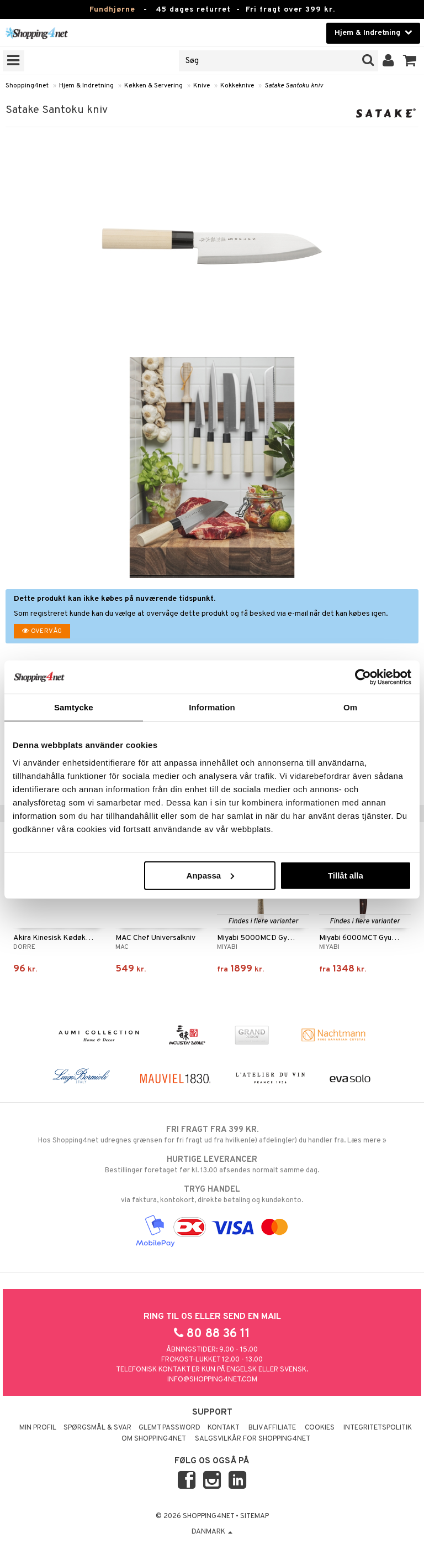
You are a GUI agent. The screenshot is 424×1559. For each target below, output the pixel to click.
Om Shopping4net (153, 1439)
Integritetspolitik (377, 1427)
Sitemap (254, 1516)
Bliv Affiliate (272, 1427)
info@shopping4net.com (212, 1379)
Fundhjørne (112, 9)
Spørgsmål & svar (97, 1427)
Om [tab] (350, 707)
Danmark (212, 1531)
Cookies (320, 1427)
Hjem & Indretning (86, 85)
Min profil (37, 1427)
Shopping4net (27, 85)
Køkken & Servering (153, 85)
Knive (201, 85)
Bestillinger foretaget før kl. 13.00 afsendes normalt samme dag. (212, 1164)
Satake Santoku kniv (293, 85)
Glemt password (169, 1427)
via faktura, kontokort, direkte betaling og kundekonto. (212, 1194)
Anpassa (211, 875)
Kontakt (224, 1427)
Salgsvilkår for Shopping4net (252, 1439)
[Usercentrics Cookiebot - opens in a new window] (363, 677)
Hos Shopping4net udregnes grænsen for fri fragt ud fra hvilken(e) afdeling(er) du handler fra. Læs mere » (212, 1134)
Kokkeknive (237, 85)
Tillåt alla (345, 875)
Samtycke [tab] (73, 707)
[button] (410, 60)
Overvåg (42, 631)
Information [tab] (212, 707)
